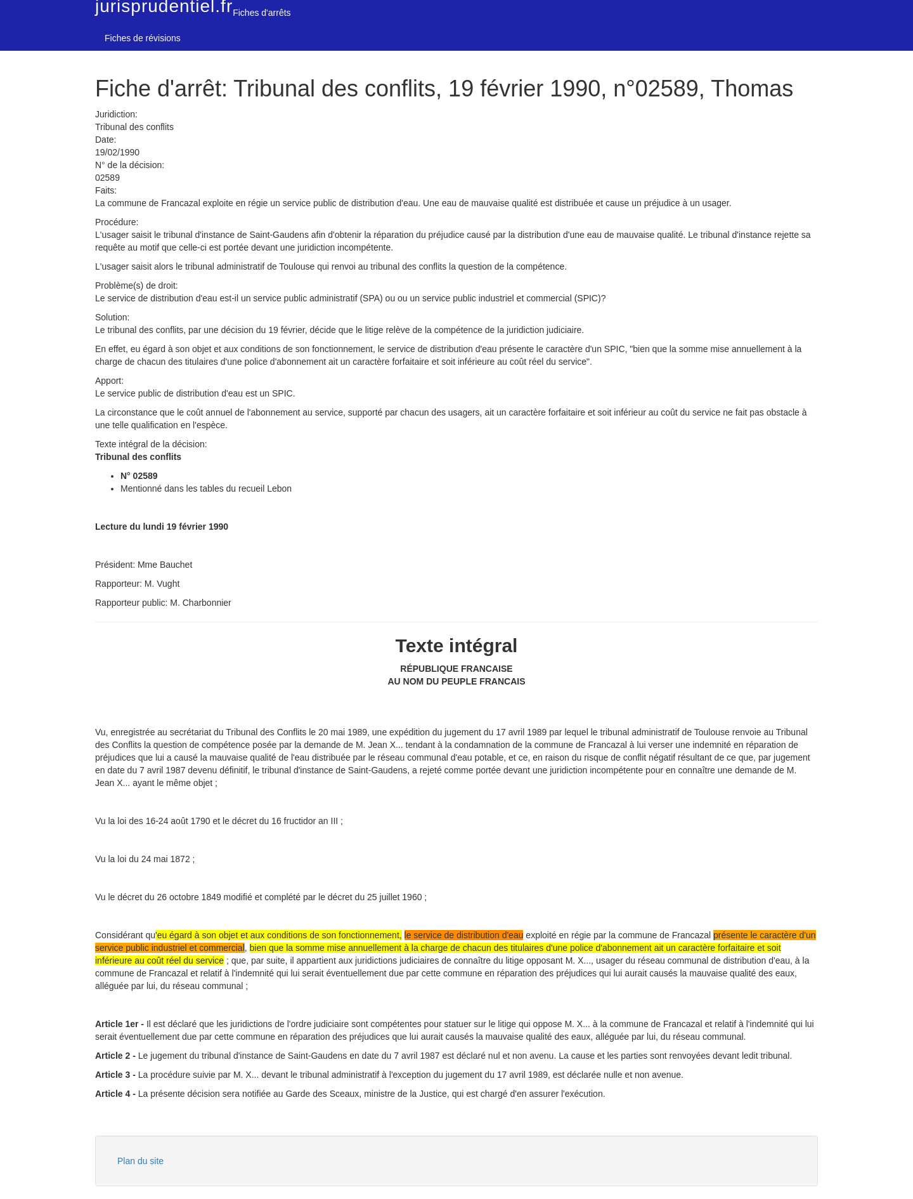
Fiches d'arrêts (261, 13)
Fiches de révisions (143, 38)
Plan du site (140, 1161)
